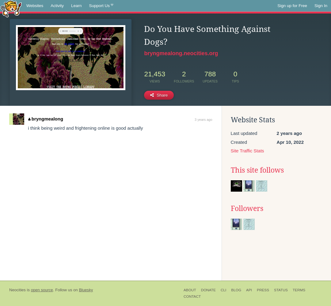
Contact (192, 296)
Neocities (17, 290)
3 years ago (203, 119)
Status (281, 290)
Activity (57, 5)
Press (263, 290)
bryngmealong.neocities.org (181, 53)
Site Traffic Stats (247, 150)
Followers (247, 208)
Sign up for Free (292, 5)
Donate (208, 290)
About (190, 290)
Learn (76, 5)
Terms (299, 290)
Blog (236, 290)
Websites (34, 5)
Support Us (101, 5)
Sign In (320, 5)
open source (42, 290)
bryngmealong (45, 118)
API (249, 290)
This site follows (257, 170)
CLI (223, 290)
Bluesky (86, 290)
